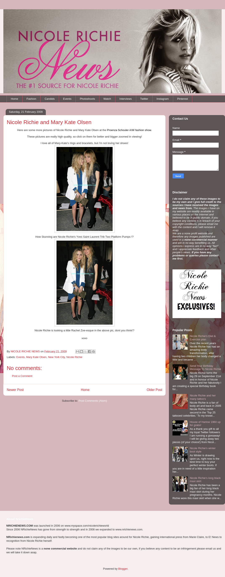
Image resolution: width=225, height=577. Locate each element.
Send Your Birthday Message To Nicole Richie (205, 367)
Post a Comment (22, 376)
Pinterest (182, 98)
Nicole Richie (74, 357)
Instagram (163, 98)
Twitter (144, 98)
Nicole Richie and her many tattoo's (203, 397)
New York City (56, 357)
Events (67, 98)
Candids (50, 98)
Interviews (126, 98)
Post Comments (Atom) (93, 400)
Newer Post (15, 390)
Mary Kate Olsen (36, 357)
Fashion (31, 98)
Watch (107, 98)
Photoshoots (87, 98)
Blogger (123, 568)
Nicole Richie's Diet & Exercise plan (203, 337)
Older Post (154, 390)
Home (14, 98)
